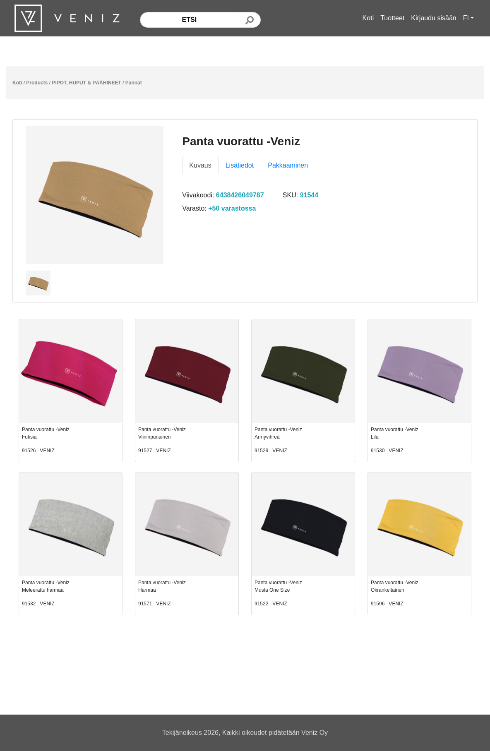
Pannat (133, 83)
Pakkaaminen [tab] (288, 165)
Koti (368, 18)
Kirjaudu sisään (433, 18)
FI (466, 18)
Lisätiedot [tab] (240, 165)
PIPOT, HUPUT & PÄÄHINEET (86, 83)
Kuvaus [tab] (200, 165)
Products (37, 83)
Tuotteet (392, 18)
